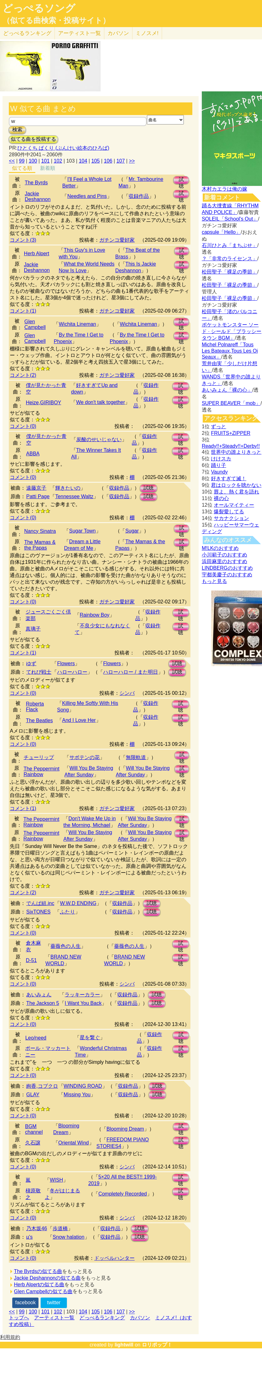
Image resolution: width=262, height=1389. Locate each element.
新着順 (47, 168)
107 (120, 161)
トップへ (19, 1317)
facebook (25, 1302)
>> (132, 161)
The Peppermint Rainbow (42, 771)
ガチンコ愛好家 (117, 240)
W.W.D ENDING (78, 903)
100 (33, 161)
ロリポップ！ (157, 1344)
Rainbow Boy (94, 615)
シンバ (127, 693)
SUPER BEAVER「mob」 (231, 403)
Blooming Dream (125, 1129)
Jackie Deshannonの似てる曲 (47, 1278)
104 (83, 161)
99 (22, 161)
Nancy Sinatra (40, 531)
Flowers (66, 663)
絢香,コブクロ (42, 1086)
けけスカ (221, 458)
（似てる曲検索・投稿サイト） (56, 20)
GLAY (32, 1094)
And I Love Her (79, 720)
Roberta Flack (35, 706)
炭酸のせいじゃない (99, 439)
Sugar (132, 530)
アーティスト (79, 33)
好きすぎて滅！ (228, 478)
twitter (54, 1302)
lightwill (123, 1344)
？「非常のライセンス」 (229, 258)
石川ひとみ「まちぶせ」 (229, 245)
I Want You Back (83, 1003)
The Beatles (39, 720)
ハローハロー (72, 672)
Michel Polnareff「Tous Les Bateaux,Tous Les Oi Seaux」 (230, 351)
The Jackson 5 (42, 1003)
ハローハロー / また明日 (130, 672)
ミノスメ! (147, 33)
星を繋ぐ (90, 1037)
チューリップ (39, 757)
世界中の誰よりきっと (236, 452)
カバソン (118, 33)
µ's (29, 1237)
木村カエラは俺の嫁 (224, 189)
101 (45, 161)
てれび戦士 (38, 672)
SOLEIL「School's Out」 (230, 219)
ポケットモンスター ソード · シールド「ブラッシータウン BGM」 (231, 331)
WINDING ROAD (83, 1086)
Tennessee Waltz (74, 496)
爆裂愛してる (229, 511)
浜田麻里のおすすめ (224, 561)
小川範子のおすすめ (224, 554)
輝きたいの (67, 488)
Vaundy (219, 472)
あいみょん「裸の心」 (227, 390)
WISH (56, 1180)
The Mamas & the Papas (40, 544)
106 (108, 161)
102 (58, 161)
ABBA (33, 453)
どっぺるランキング (102, 1317)
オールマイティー (234, 505)
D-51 (31, 960)
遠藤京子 (36, 488)
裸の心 (221, 498)
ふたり (67, 911)
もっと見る (214, 581)
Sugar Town (82, 530)
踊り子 (218, 465)
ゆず (31, 663)
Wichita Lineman (77, 324)
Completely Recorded (122, 1193)
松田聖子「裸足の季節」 (229, 271)
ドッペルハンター (114, 1258)
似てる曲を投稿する (33, 139)
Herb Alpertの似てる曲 (39, 1284)
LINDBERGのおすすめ (227, 568)
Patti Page (37, 496)
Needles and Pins (87, 196)
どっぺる (27, 33)
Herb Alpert (36, 253)
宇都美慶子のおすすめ (227, 574)
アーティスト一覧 (54, 1317)
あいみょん (38, 994)
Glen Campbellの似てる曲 (43, 1291)
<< (12, 161)
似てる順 (22, 168)
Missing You (77, 1094)
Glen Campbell (35, 324)
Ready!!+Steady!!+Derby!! (231, 446)
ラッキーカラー (82, 994)
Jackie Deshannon (38, 196)
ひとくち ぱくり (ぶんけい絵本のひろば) (63, 148)
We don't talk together (100, 402)
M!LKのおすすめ (220, 548)
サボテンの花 (84, 757)
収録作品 (139, 196)
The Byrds (36, 182)
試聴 (181, 180)
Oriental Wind (73, 1142)
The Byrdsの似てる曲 (38, 1271)
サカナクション (231, 518)
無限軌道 (136, 757)
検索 (17, 129)
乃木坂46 (36, 1228)
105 (95, 161)
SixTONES (38, 911)
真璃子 (33, 628)
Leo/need (35, 1037)
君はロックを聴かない (236, 485)
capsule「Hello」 (221, 232)
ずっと (218, 426)
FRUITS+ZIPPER (230, 433)
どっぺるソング (39, 8)
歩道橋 (60, 1228)
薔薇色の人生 (65, 946)
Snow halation (68, 1237)
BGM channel (34, 1129)
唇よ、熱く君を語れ (236, 491)
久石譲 (32, 1142)
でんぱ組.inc (40, 903)
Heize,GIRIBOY (43, 402)
